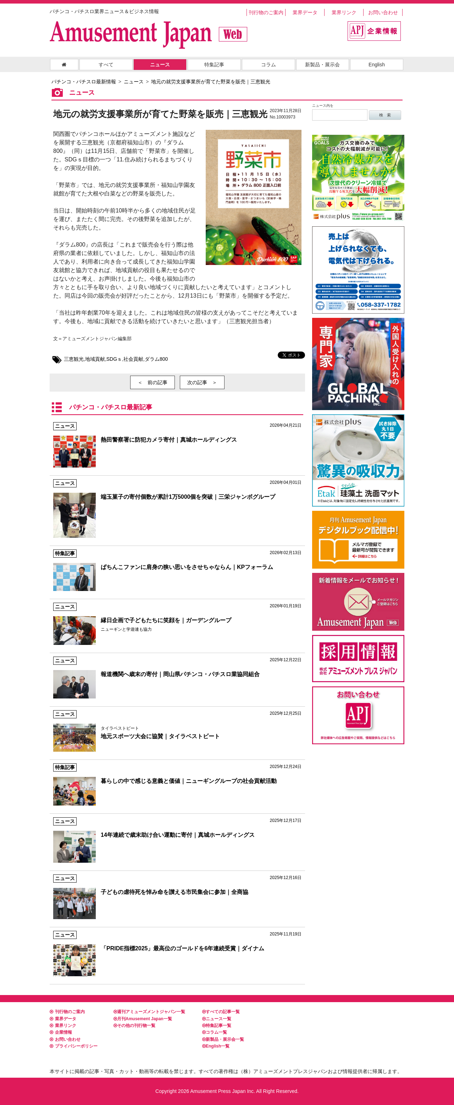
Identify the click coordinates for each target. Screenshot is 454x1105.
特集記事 (214, 64)
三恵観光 (74, 359)
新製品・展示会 (322, 64)
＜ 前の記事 (152, 382)
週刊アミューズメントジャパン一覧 (149, 1011)
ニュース (160, 64)
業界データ (305, 12)
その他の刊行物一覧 (134, 1025)
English (377, 64)
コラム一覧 (214, 1032)
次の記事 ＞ (202, 382)
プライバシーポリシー (74, 1046)
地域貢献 (95, 359)
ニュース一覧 (216, 1018)
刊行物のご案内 (266, 12)
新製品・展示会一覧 (223, 1039)
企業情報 (61, 1032)
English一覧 (215, 1046)
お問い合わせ (383, 12)
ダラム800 (156, 359)
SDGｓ (114, 359)
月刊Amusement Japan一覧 (143, 1018)
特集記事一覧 (216, 1025)
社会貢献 (133, 359)
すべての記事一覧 (221, 1011)
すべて (106, 64)
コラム (268, 64)
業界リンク (344, 12)
